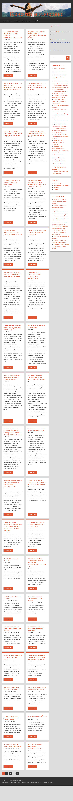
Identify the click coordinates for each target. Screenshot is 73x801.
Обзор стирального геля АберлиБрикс (37, 336)
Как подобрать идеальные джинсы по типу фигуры (37, 442)
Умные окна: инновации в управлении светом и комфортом (37, 238)
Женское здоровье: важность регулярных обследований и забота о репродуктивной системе (13, 444)
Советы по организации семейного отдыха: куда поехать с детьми (13, 337)
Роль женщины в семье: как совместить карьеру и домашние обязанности (13, 283)
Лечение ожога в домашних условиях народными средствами (59, 157)
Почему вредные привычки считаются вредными (58, 142)
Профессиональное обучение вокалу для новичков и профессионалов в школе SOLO (36, 576)
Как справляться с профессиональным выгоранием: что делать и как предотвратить (37, 189)
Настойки (36, 21)
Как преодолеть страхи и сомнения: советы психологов (12, 188)
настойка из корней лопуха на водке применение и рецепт (36, 762)
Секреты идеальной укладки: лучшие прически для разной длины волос (36, 497)
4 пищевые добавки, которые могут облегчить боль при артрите (59, 130)
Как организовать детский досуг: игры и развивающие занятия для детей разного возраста (12, 89)
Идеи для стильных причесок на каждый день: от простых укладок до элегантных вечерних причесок (13, 540)
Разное (38, 646)
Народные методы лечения (22, 21)
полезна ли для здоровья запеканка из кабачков (37, 703)
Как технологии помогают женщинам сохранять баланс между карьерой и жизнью (36, 89)
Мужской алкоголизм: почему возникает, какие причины (12, 642)
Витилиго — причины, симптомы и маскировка (12, 762)
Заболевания (7, 21)
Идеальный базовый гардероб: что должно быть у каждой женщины (36, 388)
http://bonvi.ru (59, 32)
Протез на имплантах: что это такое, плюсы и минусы (12, 671)
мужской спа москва (56, 26)
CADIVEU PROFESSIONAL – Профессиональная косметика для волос (60, 136)
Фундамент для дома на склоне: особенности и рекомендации (37, 538)
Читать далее (8, 77)
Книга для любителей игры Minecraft (36, 732)
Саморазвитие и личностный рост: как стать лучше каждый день (12, 239)
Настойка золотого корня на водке (11, 611)
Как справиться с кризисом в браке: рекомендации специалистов (35, 283)
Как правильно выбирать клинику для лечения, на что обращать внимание (37, 671)
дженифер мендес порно (57, 50)
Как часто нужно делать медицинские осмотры (13, 702)
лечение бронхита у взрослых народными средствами (58, 163)
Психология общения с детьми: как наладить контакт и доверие (13, 387)
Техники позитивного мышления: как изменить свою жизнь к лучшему (37, 138)
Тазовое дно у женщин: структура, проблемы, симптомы (37, 642)
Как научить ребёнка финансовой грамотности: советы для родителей (12, 138)
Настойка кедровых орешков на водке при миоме (36, 612)
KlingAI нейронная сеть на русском (57, 39)
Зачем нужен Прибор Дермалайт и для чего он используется (13, 733)
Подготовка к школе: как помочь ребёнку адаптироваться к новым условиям (37, 35)
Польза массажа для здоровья (12, 573)
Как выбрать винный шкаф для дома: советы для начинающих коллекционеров (12, 497)
